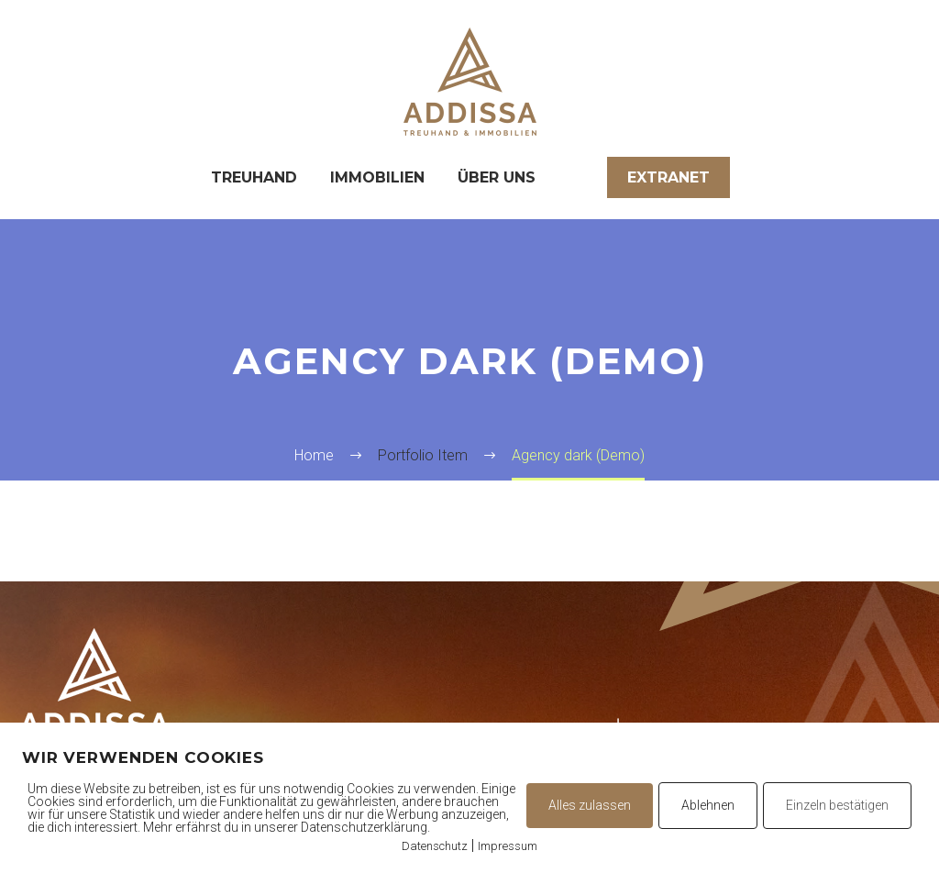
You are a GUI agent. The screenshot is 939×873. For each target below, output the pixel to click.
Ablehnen (708, 805)
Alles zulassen (589, 805)
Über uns (497, 177)
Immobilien (377, 177)
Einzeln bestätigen (837, 805)
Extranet (668, 177)
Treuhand (254, 177)
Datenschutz (435, 846)
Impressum (507, 846)
